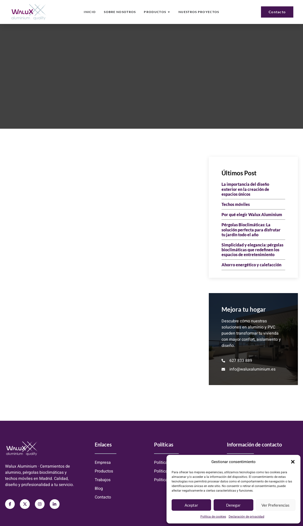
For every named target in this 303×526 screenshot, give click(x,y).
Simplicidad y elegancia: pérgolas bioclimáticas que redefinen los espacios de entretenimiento (252, 249)
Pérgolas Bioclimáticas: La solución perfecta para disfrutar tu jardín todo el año (251, 229)
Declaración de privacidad (246, 516)
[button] (292, 461)
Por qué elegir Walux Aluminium (252, 214)
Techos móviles (236, 204)
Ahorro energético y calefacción (251, 264)
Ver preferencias (275, 505)
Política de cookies (213, 516)
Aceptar (191, 505)
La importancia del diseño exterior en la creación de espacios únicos (245, 189)
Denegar (233, 505)
